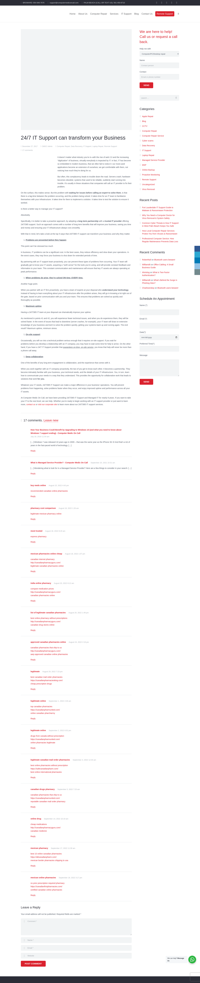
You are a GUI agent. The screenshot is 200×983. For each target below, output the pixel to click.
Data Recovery (76, 146)
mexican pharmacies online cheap (46, 554)
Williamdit (146, 264)
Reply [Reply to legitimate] (33, 689)
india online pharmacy (41, 583)
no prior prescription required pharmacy (47, 883)
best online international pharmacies (46, 772)
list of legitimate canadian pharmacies (48, 612)
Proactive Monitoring (151, 175)
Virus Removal (148, 189)
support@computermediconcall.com (64, 3)
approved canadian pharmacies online (48, 642)
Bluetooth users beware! (164, 260)
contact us (30, 404)
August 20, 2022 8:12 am (64, 583)
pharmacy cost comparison (43, 508)
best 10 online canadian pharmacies (46, 854)
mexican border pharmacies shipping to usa (49, 860)
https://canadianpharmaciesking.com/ (47, 680)
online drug (36, 819)
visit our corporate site (47, 404)
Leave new (50, 420)
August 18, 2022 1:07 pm (75, 554)
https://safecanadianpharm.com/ (44, 769)
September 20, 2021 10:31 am (103, 463)
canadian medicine (39, 831)
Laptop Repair (97, 146)
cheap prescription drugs (41, 684)
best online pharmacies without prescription (49, 765)
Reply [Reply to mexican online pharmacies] (33, 895)
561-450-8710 (119, 3)
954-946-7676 (38, 3)
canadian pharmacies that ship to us (46, 647)
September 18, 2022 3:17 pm (70, 878)
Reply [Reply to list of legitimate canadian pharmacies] (33, 630)
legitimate (35, 671)
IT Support (87, 146)
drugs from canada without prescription (47, 736)
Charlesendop (148, 288)
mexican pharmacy (39, 848)
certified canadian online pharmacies (46, 890)
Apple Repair (147, 116)
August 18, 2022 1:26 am (69, 508)
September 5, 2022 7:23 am (69, 789)
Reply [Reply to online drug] (33, 836)
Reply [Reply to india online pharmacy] (33, 601)
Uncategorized (148, 184)
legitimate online (38, 701)
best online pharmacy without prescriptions (49, 618)
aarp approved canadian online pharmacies (49, 654)
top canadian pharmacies (41, 706)
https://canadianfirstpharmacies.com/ (46, 886)
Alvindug (146, 272)
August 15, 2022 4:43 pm (59, 485)
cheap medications (39, 824)
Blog (144, 121)
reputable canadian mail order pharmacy (48, 801)
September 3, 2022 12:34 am (84, 760)
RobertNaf (146, 260)
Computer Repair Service (153, 136)
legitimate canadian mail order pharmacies (50, 760)
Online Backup (148, 170)
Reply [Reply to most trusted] (33, 542)
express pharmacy (38, 536)
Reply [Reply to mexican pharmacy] (33, 866)
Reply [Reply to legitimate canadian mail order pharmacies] (33, 777)
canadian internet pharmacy (43, 559)
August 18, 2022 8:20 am (55, 531)
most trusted (36, 531)
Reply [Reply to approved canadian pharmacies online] (33, 660)
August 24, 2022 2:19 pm (79, 642)
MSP (144, 165)
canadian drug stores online (42, 625)
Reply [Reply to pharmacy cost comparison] (33, 519)
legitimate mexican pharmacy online (46, 514)
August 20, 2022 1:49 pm (78, 613)
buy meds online (38, 485)
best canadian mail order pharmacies (46, 677)
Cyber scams (147, 141)
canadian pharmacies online (43, 595)
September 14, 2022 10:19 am (56, 819)
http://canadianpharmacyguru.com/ (46, 562)
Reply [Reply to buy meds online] (33, 496)
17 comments (27, 150)
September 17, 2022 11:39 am (63, 848)
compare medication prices (42, 589)
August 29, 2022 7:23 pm (52, 672)
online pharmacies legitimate (43, 742)
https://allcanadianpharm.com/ (44, 857)
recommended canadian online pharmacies (49, 491)
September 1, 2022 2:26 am (60, 701)
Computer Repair (63, 146)
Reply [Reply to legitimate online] (33, 718)
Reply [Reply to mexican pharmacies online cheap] (33, 571)
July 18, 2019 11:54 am (40, 437)
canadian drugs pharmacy (43, 789)
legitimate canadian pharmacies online (47, 566)
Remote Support (110, 146)
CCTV (144, 126)
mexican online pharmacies (43, 877)
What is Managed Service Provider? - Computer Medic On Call (59, 463)
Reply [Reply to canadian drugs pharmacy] (33, 807)
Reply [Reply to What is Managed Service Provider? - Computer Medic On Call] (33, 473)
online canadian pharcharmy (43, 713)
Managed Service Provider (153, 160)
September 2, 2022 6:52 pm (60, 730)
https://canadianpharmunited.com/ (45, 710)
